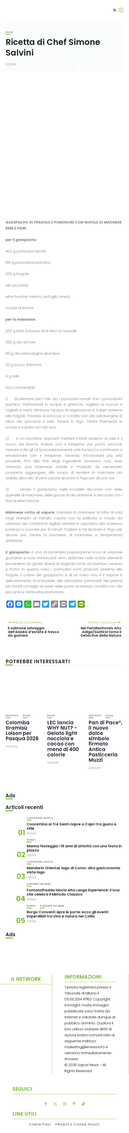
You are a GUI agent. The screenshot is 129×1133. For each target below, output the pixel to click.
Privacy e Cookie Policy (77, 1124)
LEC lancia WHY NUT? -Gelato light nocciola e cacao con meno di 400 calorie (63, 738)
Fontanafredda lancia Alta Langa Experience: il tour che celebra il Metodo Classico (73, 892)
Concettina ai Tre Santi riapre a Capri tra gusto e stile (71, 826)
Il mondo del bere (39, 884)
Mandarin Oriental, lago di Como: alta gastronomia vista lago (73, 870)
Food (9, 32)
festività (12, 715)
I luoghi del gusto (40, 818)
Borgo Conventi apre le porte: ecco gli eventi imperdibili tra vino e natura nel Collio (67, 914)
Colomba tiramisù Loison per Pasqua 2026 (22, 730)
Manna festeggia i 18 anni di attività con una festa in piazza (74, 848)
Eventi (31, 840)
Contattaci (40, 1124)
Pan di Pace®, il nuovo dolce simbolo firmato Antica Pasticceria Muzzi (105, 741)
